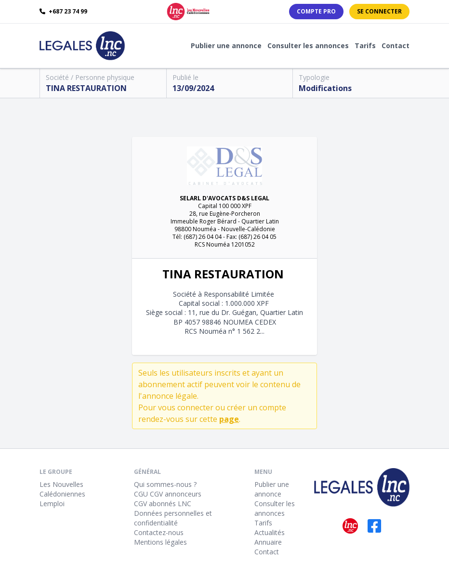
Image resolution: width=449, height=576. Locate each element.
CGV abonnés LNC (162, 503)
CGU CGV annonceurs (167, 493)
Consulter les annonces (308, 45)
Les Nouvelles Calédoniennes (62, 489)
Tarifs (365, 45)
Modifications (325, 88)
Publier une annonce (226, 45)
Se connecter (379, 11)
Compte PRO (316, 11)
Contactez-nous (159, 532)
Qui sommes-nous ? (165, 484)
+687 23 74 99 (63, 11)
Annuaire (268, 542)
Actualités (269, 532)
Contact (395, 45)
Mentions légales (160, 542)
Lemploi (52, 503)
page (229, 419)
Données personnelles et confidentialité (173, 518)
